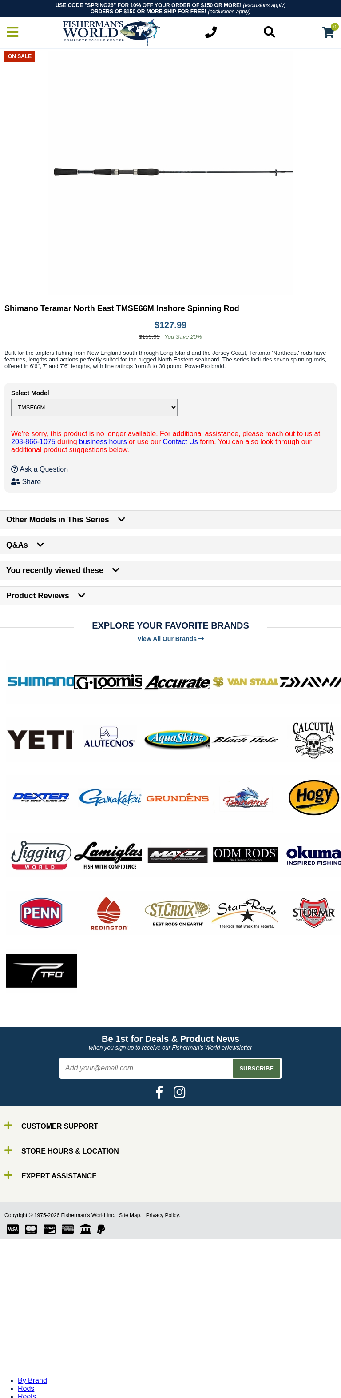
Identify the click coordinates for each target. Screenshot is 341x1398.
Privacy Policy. (163, 1215)
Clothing (31, 1392)
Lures (27, 1360)
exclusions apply (264, 5)
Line (24, 1352)
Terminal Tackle (42, 1384)
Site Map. (130, 1215)
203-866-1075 (33, 441)
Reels (27, 1344)
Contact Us (180, 441)
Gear (26, 1368)
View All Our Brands (170, 638)
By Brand (32, 1328)
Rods (26, 1336)
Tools (26, 1376)
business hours (103, 441)
